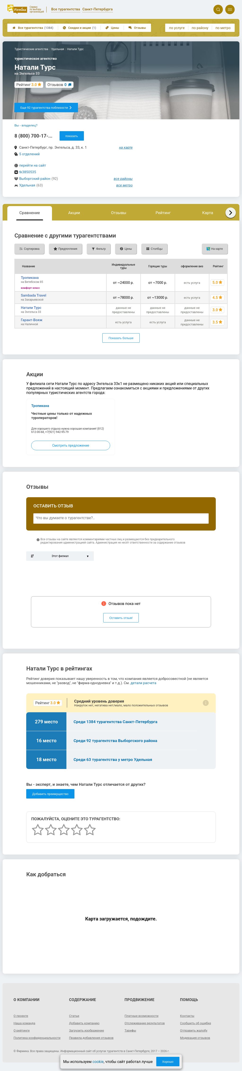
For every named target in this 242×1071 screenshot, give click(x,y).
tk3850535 (27, 172)
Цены (112, 28)
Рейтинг (163, 212)
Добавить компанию (85, 1023)
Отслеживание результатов (146, 1023)
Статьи (74, 1016)
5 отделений (29, 154)
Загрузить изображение (87, 1030)
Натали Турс (31, 308)
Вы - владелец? (25, 125)
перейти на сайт (32, 165)
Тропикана (30, 278)
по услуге (177, 28)
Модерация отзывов (196, 1038)
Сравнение (29, 212)
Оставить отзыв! (121, 618)
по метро (223, 28)
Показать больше (120, 338)
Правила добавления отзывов (92, 1038)
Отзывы (137, 28)
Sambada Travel (33, 295)
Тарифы (131, 1030)
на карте (126, 147)
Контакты (187, 1016)
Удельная (27, 185)
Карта (207, 212)
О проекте (21, 1016)
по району (200, 28)
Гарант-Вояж (31, 320)
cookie (98, 1061)
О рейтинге (22, 1030)
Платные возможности (142, 1016)
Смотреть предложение (70, 445)
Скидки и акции (79, 28)
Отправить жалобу (194, 1030)
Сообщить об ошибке (196, 1023)
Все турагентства (33, 28)
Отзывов (57, 84)
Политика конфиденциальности (30, 1039)
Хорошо (167, 1061)
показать (71, 136)
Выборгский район (34, 179)
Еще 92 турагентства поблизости (46, 107)
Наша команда (25, 1023)
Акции (74, 212)
